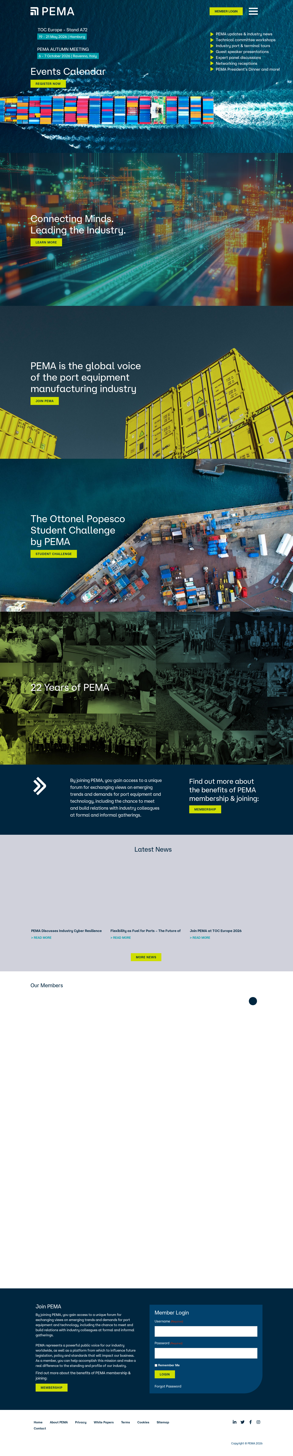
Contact (40, 1428)
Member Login (226, 11)
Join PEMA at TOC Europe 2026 (216, 931)
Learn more (46, 242)
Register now (48, 83)
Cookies (143, 1422)
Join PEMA (45, 401)
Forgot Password (168, 1386)
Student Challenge (54, 554)
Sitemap (163, 1422)
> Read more (41, 937)
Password (169, 1343)
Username (169, 1321)
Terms (125, 1422)
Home (38, 1422)
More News (146, 957)
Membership (205, 809)
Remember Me (169, 1365)
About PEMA (59, 1422)
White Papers (104, 1422)
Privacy (80, 1422)
